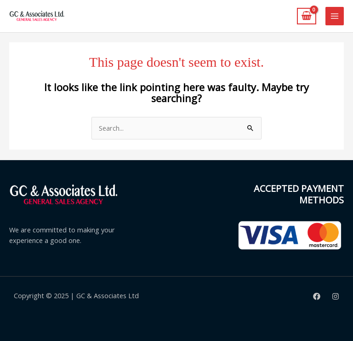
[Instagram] (335, 296)
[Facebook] (316, 296)
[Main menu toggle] (334, 16)
